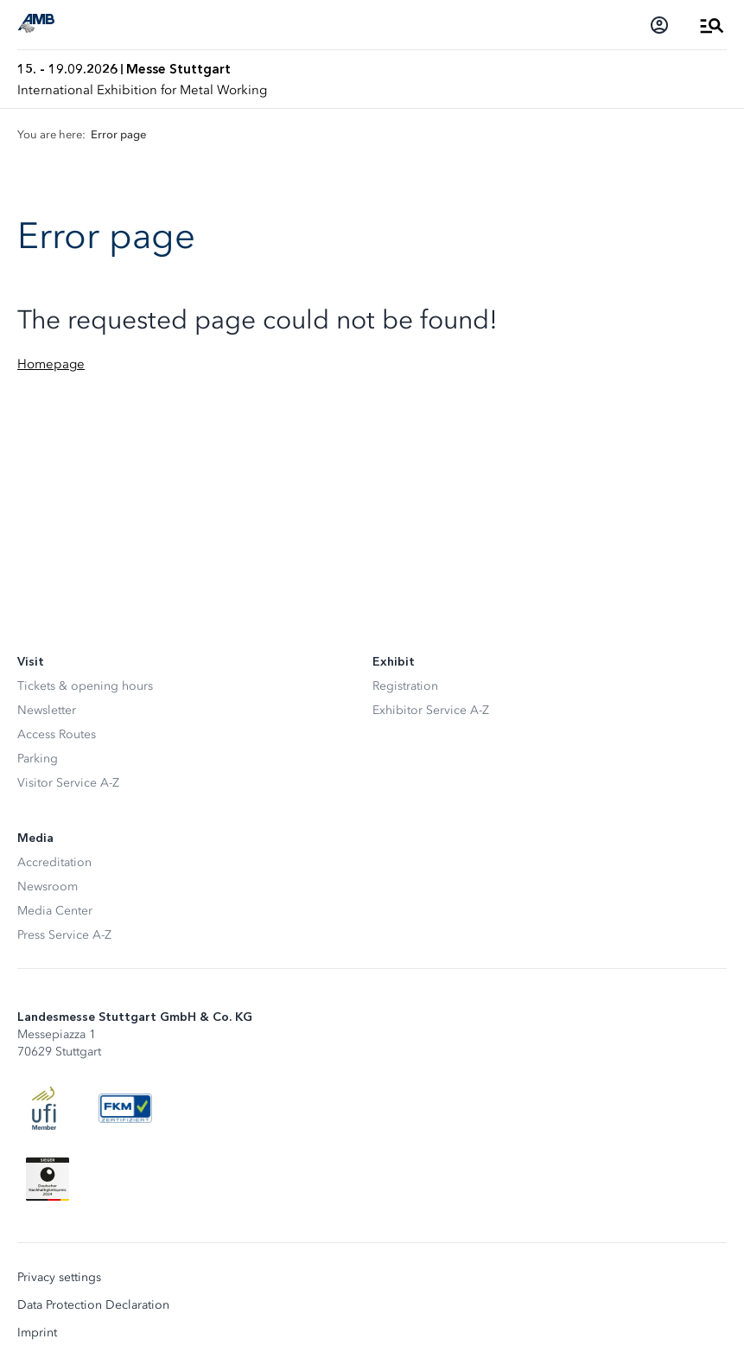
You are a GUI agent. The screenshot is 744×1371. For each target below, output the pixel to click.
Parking (37, 758)
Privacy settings (59, 1278)
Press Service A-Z (64, 935)
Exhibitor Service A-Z (430, 710)
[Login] (659, 25)
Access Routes (56, 734)
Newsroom (47, 886)
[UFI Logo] (44, 1108)
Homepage (51, 364)
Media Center (54, 910)
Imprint (37, 1333)
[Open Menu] (712, 25)
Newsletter (46, 710)
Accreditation (54, 862)
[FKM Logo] (125, 1108)
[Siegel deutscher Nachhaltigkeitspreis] (47, 1179)
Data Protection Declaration (93, 1305)
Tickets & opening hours (85, 686)
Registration (405, 686)
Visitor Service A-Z (68, 782)
